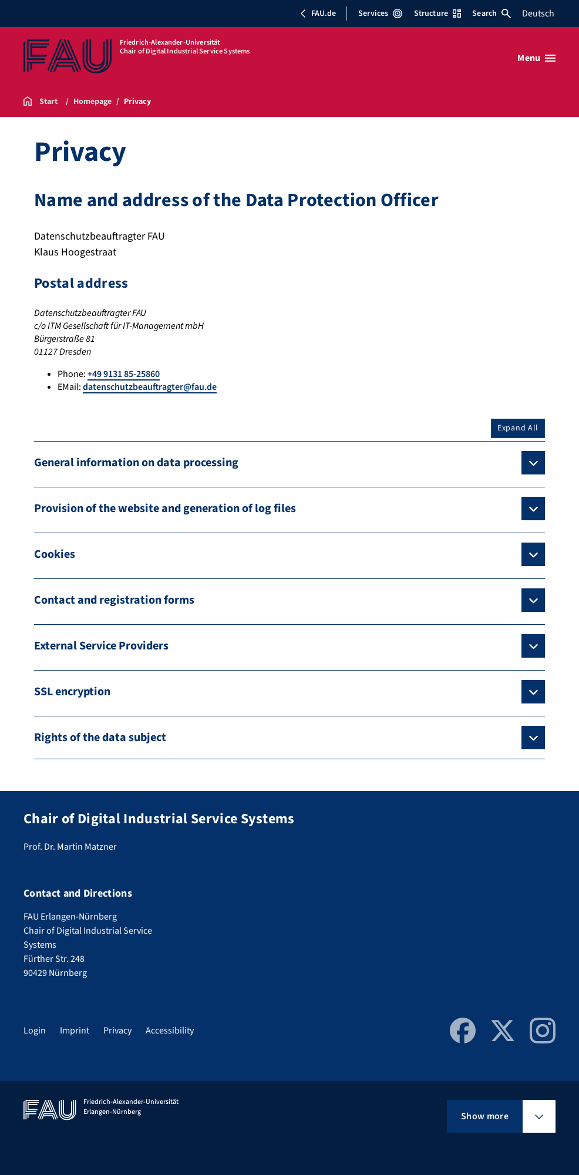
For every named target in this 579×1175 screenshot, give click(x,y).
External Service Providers (101, 646)
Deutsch (538, 13)
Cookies (54, 554)
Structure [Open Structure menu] (437, 13)
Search (491, 13)
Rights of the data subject (100, 737)
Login (34, 1030)
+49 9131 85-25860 (123, 374)
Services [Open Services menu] (380, 13)
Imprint (74, 1030)
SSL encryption (72, 692)
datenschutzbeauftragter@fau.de (150, 387)
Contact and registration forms (114, 600)
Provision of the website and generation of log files (165, 508)
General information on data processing (136, 462)
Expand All (517, 428)
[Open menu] (536, 58)
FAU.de (317, 13)
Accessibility (170, 1030)
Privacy (117, 1030)
